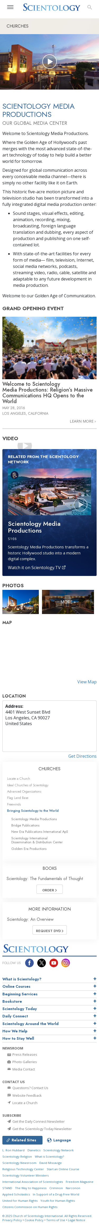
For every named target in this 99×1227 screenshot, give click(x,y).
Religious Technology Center (23, 1169)
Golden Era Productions (28, 848)
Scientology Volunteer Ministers (25, 1175)
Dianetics (33, 1150)
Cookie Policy (34, 1220)
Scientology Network (58, 1150)
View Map (87, 682)
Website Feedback (24, 1095)
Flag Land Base (17, 797)
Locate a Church (18, 778)
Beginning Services (19, 994)
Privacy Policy (12, 1220)
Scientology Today (19, 1008)
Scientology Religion (17, 1156)
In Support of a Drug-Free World (56, 1194)
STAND (7, 1188)
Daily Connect (15, 1016)
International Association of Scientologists (32, 1182)
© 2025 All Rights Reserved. (47, 1216)
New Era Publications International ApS (39, 831)
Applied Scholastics (16, 1194)
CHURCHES (49, 769)
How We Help (14, 1031)
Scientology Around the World (30, 1023)
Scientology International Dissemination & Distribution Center (37, 840)
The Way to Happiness (30, 1188)
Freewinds (14, 804)
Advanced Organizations (24, 791)
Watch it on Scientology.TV (37, 567)
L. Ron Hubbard (13, 1150)
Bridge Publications (25, 825)
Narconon (73, 1188)
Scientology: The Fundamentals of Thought (45, 879)
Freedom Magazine (79, 1182)
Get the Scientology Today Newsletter (39, 1128)
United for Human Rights (19, 1201)
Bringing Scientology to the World (33, 810)
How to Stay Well (18, 1038)
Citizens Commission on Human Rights (29, 1207)
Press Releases (22, 1054)
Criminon (56, 1188)
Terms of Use (55, 1220)
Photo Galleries (22, 1061)
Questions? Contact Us (27, 1087)
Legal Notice (76, 1220)
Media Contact (21, 1069)
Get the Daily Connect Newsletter (36, 1121)
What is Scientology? (21, 979)
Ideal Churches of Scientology (28, 785)
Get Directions (82, 756)
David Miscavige (50, 1163)
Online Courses (16, 986)
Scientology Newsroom (19, 1163)
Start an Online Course (63, 1169)
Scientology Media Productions (34, 819)
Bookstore (12, 1001)
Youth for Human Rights (57, 1201)
